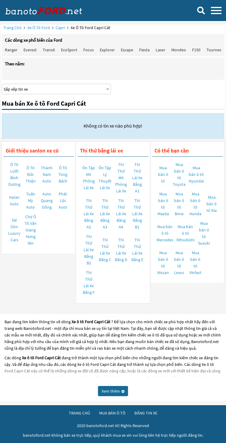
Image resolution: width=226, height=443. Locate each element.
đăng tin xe (145, 413)
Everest (30, 50)
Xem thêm (113, 391)
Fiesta (144, 50)
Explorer (107, 50)
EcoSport (69, 50)
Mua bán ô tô (163, 174)
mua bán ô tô (112, 413)
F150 (196, 50)
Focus (88, 50)
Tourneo (214, 50)
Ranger (11, 50)
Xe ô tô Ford (38, 27)
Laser (160, 50)
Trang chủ (12, 27)
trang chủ (79, 413)
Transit (49, 50)
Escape (127, 50)
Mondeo (178, 50)
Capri (61, 27)
